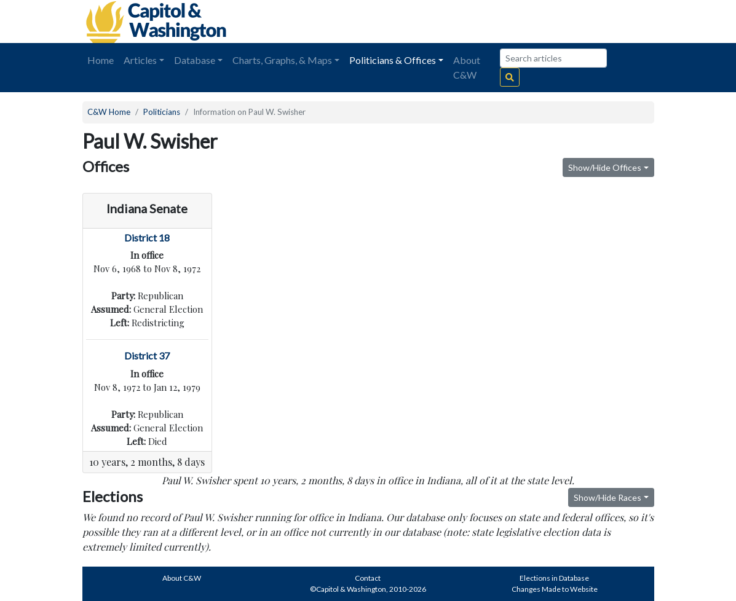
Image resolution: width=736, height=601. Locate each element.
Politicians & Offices (392, 60)
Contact (368, 578)
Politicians (161, 112)
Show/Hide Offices (604, 167)
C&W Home (108, 112)
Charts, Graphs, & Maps (282, 60)
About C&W (466, 67)
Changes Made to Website (555, 589)
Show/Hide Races (607, 497)
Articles (140, 60)
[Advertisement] (516, 21)
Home (100, 60)
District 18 (147, 237)
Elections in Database (554, 578)
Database (194, 60)
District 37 (147, 355)
